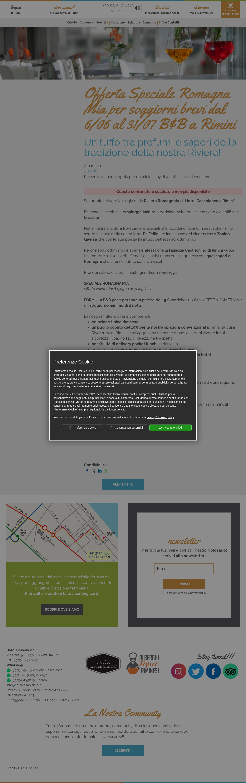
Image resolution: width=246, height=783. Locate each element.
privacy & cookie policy (160, 417)
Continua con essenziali (126, 428)
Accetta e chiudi (171, 428)
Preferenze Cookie (82, 428)
